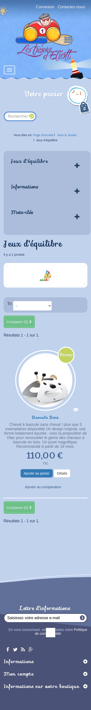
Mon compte (19, 674)
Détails (62, 473)
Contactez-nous (71, 7)
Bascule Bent (45, 417)
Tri (9, 304)
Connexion (45, 7)
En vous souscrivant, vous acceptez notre (48, 631)
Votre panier (57, 101)
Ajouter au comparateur (43, 487)
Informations (24, 186)
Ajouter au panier (37, 473)
